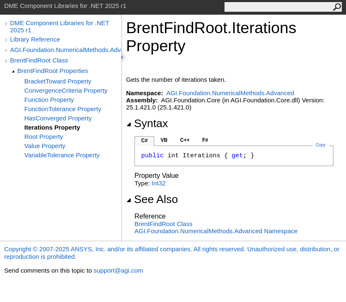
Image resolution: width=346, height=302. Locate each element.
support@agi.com (118, 270)
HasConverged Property (58, 118)
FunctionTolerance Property (62, 108)
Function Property (49, 99)
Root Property (43, 136)
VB (164, 140)
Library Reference (35, 39)
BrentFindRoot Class (39, 60)
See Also (152, 199)
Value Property (44, 145)
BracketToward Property (57, 81)
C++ (185, 140)
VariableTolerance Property (62, 155)
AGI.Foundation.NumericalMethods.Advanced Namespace (215, 230)
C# (144, 140)
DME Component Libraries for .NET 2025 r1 (59, 26)
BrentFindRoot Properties (52, 70)
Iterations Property (52, 127)
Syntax (147, 123)
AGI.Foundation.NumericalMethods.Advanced (65, 49)
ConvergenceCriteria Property (65, 90)
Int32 (158, 183)
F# (205, 140)
